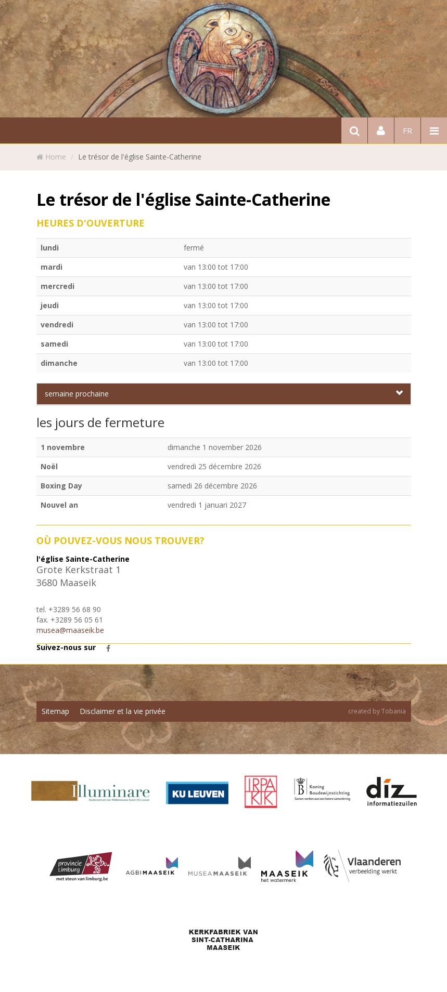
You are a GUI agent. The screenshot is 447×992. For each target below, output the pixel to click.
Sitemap (55, 711)
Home (55, 157)
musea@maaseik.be (70, 630)
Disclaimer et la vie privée (122, 711)
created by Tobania (377, 711)
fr (407, 130)
